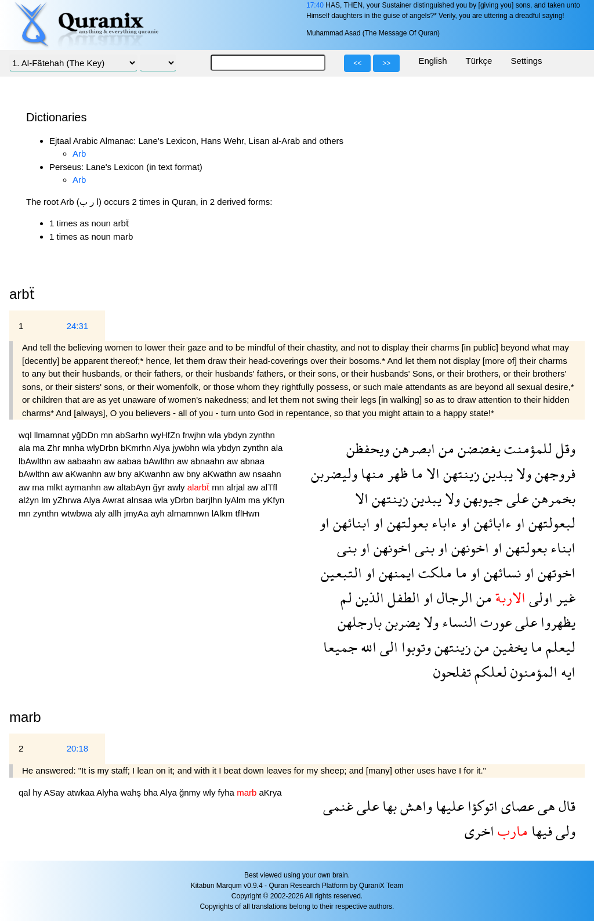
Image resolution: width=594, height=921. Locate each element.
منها (370, 473)
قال (565, 805)
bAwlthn (160, 461)
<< (357, 63)
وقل (563, 448)
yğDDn (86, 435)
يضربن (401, 621)
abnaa (252, 461)
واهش (414, 805)
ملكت (433, 572)
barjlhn (210, 500)
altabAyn (135, 487)
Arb (79, 153)
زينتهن (459, 473)
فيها (540, 830)
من (444, 448)
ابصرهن (412, 448)
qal (25, 792)
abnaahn (208, 461)
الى (387, 646)
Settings (526, 61)
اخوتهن (554, 572)
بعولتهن (405, 522)
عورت (494, 621)
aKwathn (220, 474)
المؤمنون (532, 671)
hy (38, 792)
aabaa (130, 461)
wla (216, 435)
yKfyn (274, 500)
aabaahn (85, 461)
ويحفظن (367, 448)
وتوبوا (414, 646)
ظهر (396, 473)
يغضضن (477, 448)
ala (25, 448)
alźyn (30, 500)
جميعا (340, 646)
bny (126, 474)
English (432, 61)
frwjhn (195, 435)
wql (26, 435)
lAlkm (224, 513)
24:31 (78, 326)
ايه (566, 671)
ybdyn (236, 435)
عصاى (516, 805)
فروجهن (553, 473)
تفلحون (452, 671)
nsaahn (266, 474)
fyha (227, 792)
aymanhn (84, 487)
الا (431, 473)
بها (388, 805)
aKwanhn (85, 474)
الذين (368, 597)
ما (415, 473)
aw (60, 461)
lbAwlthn (36, 461)
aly (101, 513)
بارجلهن (360, 621)
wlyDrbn (104, 448)
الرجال (453, 597)
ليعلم (558, 646)
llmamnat (53, 435)
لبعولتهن (550, 522)
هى (544, 805)
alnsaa (140, 500)
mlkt (55, 487)
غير (564, 597)
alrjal (236, 487)
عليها (448, 805)
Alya (162, 448)
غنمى (338, 805)
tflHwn (248, 513)
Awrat (114, 500)
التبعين (341, 572)
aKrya (270, 792)
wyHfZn (167, 435)
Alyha (108, 792)
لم (346, 597)
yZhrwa (68, 500)
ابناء (561, 547)
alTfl (268, 487)
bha (151, 792)
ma (39, 448)
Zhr (55, 448)
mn (108, 435)
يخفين (508, 646)
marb (25, 717)
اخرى (479, 830)
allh (116, 513)
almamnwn (189, 513)
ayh (159, 513)
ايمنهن (395, 572)
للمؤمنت (526, 448)
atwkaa (81, 792)
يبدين (496, 473)
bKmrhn (137, 448)
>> (386, 63)
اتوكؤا (481, 805)
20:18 (78, 748)
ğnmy (191, 792)
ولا (522, 473)
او (518, 522)
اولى (539, 597)
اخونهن (468, 547)
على (515, 498)
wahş (132, 792)
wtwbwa (78, 513)
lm (47, 500)
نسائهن (500, 572)
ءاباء (442, 522)
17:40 (315, 5)
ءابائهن (491, 522)
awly (177, 487)
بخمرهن (551, 498)
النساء (458, 621)
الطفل (402, 597)
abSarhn (133, 435)
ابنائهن (349, 522)
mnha (75, 448)
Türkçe (479, 61)
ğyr (160, 487)
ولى (563, 830)
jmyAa (137, 513)
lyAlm (236, 500)
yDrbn (183, 500)
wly (210, 792)
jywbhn (187, 448)
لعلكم (489, 671)
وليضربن (334, 473)
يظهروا (556, 621)
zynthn (262, 435)
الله (366, 646)
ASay (55, 792)
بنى (422, 547)
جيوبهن (481, 498)
